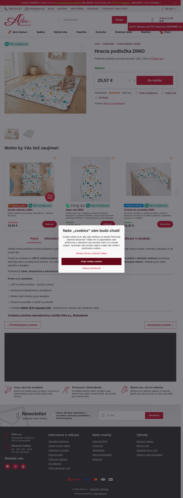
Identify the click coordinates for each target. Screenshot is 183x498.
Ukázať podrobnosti (91, 268)
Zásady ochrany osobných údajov (91, 253)
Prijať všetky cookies (91, 261)
